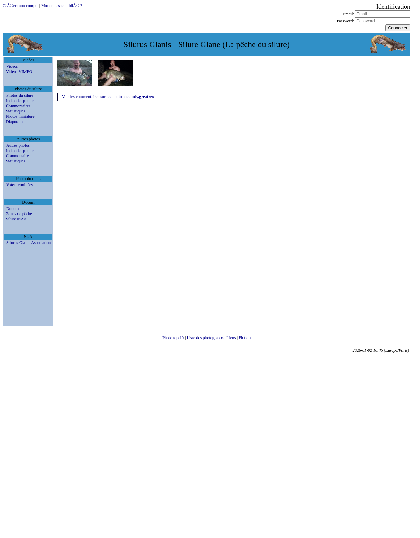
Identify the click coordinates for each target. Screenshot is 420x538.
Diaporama (15, 121)
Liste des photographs (205, 337)
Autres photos (18, 145)
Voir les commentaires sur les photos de (108, 96)
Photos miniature (20, 116)
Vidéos (12, 66)
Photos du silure (19, 95)
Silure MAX (16, 219)
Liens (231, 337)
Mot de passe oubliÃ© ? (61, 5)
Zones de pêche (19, 213)
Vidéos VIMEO (19, 71)
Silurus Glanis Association (28, 242)
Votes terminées (19, 184)
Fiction (245, 337)
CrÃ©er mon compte (20, 5)
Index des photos (20, 100)
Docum (12, 208)
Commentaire (17, 155)
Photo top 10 (173, 337)
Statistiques (15, 111)
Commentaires (18, 105)
